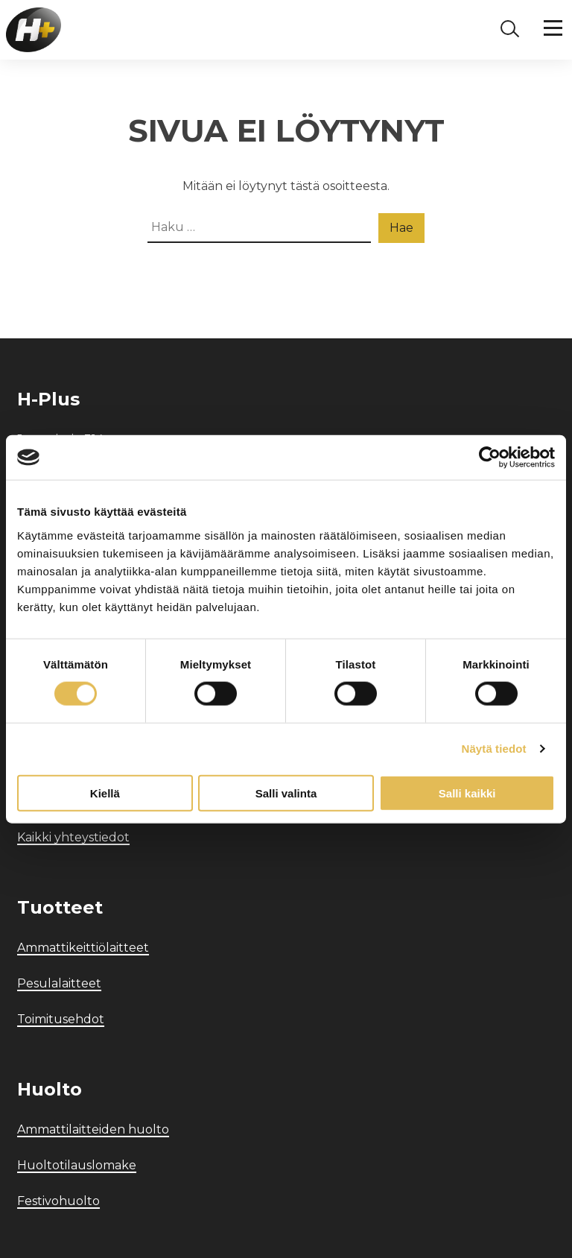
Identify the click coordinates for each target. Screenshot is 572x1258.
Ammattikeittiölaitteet (83, 948)
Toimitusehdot (60, 1019)
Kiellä (105, 792)
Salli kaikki (467, 792)
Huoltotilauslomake (76, 1165)
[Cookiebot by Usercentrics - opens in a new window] (490, 457)
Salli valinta (286, 792)
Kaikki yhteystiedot (73, 837)
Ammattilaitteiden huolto (93, 1129)
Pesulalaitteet (59, 983)
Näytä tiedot (494, 748)
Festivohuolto (58, 1201)
